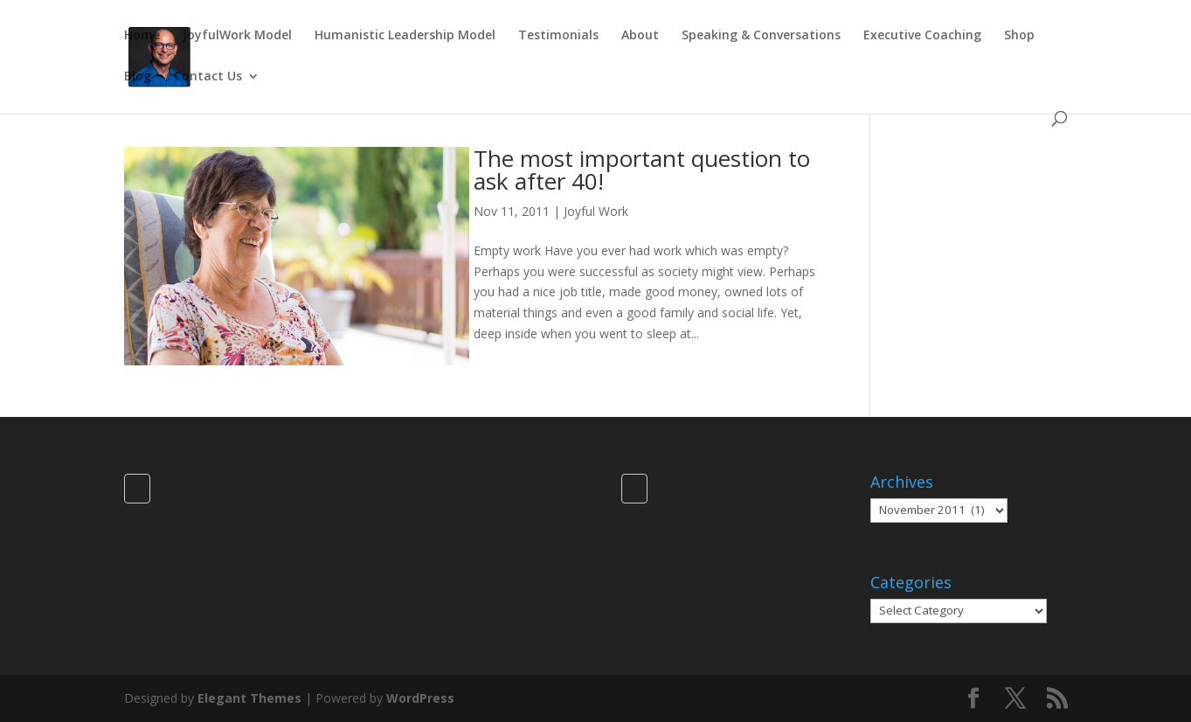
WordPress (420, 698)
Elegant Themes (249, 698)
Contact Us (208, 77)
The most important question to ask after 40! (642, 169)
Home (142, 36)
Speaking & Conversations (761, 36)
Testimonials (558, 36)
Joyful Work (596, 211)
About (640, 36)
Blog (137, 77)
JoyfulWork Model (237, 36)
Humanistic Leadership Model (405, 36)
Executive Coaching (922, 36)
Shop (1019, 36)
